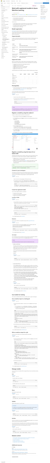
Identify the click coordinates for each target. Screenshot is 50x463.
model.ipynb (14, 167)
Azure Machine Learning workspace (19, 89)
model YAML (22, 216)
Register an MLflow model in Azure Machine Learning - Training (19, 449)
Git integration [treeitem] (4, 40)
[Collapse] (9, 5)
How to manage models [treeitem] (5, 39)
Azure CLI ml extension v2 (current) (21, 14)
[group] (25, 186)
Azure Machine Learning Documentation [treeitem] (4, 10)
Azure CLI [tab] (14, 94)
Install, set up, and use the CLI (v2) (22, 99)
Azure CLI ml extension (16, 439)
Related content (43, 14)
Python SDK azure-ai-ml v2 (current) (32, 14)
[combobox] (5, 6)
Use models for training (43, 12)
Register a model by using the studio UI (44, 9)
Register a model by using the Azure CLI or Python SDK (44, 11)
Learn (12, 5)
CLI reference (23, 232)
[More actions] (37, 5)
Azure (15, 5)
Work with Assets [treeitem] (5, 37)
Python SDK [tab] (17, 94)
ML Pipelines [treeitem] (4, 36)
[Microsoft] (1, 1)
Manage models (43, 13)
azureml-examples (23, 167)
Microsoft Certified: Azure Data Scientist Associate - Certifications (20, 452)
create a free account (23, 88)
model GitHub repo (23, 329)
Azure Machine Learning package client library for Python (21, 438)
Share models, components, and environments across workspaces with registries (24, 437)
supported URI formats (31, 220)
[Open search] (46, 1)
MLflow (26, 160)
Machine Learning (19, 5)
